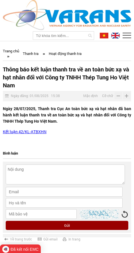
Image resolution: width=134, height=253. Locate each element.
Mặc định (90, 95)
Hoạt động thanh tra (65, 53)
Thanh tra (30, 53)
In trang (74, 239)
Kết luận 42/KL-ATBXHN (24, 131)
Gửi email (50, 239)
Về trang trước (21, 239)
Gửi (67, 225)
